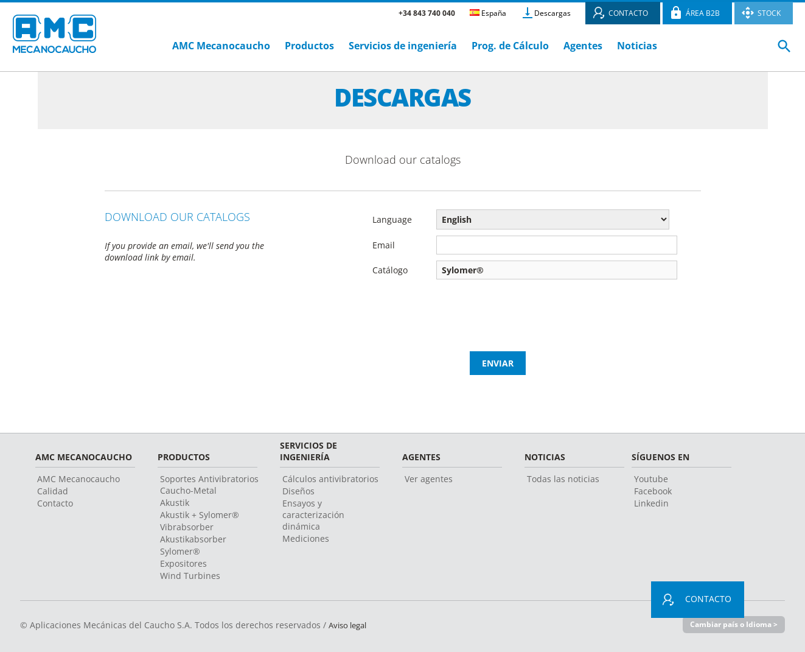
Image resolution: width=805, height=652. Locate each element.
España (488, 13)
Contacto (55, 503)
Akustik (174, 502)
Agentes (582, 45)
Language (392, 219)
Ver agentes (429, 479)
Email (383, 245)
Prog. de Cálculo (510, 45)
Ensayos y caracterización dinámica (313, 514)
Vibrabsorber (187, 527)
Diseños (298, 491)
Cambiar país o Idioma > (731, 624)
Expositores (183, 563)
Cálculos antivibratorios (330, 479)
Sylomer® (180, 551)
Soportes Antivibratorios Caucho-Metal (209, 484)
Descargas (552, 13)
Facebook (653, 491)
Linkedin (651, 503)
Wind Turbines (190, 575)
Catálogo (390, 270)
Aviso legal (350, 625)
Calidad (52, 491)
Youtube (651, 479)
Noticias (637, 45)
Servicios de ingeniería (403, 45)
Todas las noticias (563, 479)
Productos (309, 45)
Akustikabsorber (193, 539)
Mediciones (305, 538)
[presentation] (541, 304)
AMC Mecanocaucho (221, 45)
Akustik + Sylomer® (199, 515)
